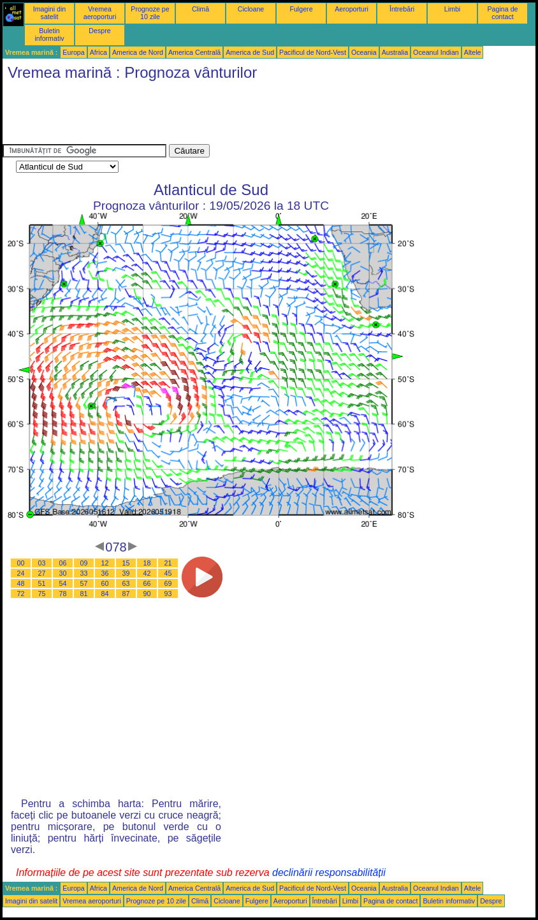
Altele (472, 52)
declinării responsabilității (329, 872)
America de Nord (137, 52)
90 (147, 593)
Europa (73, 52)
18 (147, 563)
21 (168, 563)
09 (84, 563)
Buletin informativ (49, 34)
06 (63, 563)
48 (21, 583)
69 (168, 583)
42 (147, 573)
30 (63, 573)
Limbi (452, 9)
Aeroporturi (351, 9)
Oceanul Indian (436, 52)
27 (42, 573)
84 (105, 593)
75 (42, 593)
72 (21, 593)
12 (105, 563)
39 (126, 573)
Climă (200, 9)
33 (84, 573)
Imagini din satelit (49, 12)
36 (105, 573)
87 (126, 593)
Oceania (364, 52)
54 (63, 583)
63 (126, 583)
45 (168, 573)
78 (63, 593)
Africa (98, 52)
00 (21, 563)
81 (84, 593)
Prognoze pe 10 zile (150, 12)
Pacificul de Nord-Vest (312, 52)
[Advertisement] (235, 115)
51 (42, 583)
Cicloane (251, 9)
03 (42, 563)
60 (105, 583)
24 (21, 573)
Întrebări (401, 9)
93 (168, 593)
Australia (395, 52)
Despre (99, 30)
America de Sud (250, 52)
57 (84, 583)
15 (126, 563)
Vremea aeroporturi (100, 12)
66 (147, 583)
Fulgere (300, 9)
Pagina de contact (503, 12)
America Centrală (194, 52)
